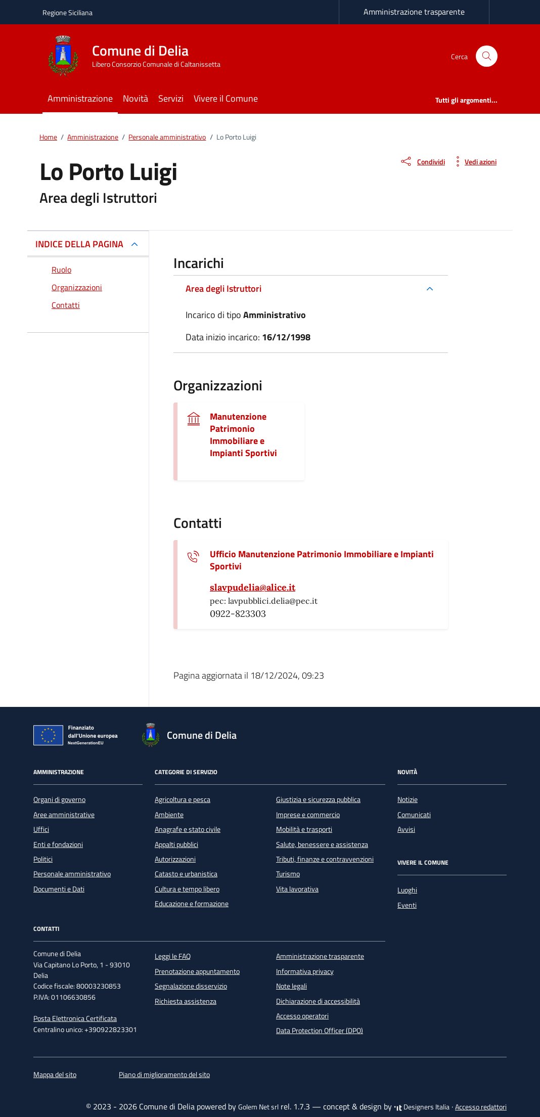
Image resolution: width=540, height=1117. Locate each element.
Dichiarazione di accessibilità (318, 1001)
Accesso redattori (481, 1106)
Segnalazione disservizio (191, 986)
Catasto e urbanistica (186, 873)
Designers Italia (421, 1106)
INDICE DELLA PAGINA (79, 244)
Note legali (291, 986)
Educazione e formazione (192, 903)
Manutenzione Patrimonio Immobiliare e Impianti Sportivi (243, 435)
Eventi (407, 905)
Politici (43, 859)
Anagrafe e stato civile (187, 829)
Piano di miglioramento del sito (164, 1074)
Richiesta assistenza (185, 1001)
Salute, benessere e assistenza (322, 844)
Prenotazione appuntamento (197, 971)
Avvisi (406, 829)
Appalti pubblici (176, 844)
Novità (135, 98)
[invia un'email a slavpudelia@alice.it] (252, 587)
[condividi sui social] (422, 161)
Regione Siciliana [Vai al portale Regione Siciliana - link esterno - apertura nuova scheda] (67, 12)
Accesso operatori (302, 1015)
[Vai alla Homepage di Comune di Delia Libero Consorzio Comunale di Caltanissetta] (137, 56)
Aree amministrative (64, 814)
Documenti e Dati (58, 889)
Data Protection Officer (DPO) (319, 1030)
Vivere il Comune (226, 98)
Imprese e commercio (308, 814)
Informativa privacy (305, 971)
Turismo (288, 873)
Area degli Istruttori (223, 288)
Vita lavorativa (297, 889)
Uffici (41, 829)
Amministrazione (80, 98)
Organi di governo (59, 799)
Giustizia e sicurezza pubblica (318, 799)
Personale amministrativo (72, 873)
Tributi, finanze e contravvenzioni (325, 859)
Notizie (407, 799)
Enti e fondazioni (58, 844)
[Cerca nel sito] (487, 56)
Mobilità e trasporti (304, 829)
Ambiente (169, 814)
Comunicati (414, 814)
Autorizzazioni (175, 859)
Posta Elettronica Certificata (75, 1018)
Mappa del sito (54, 1074)
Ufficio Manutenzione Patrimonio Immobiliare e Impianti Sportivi (322, 560)
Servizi (171, 98)
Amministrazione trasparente (414, 12)
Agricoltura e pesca (182, 799)
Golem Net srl (258, 1106)
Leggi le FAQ (173, 956)
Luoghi (407, 890)
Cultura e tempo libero (187, 889)
